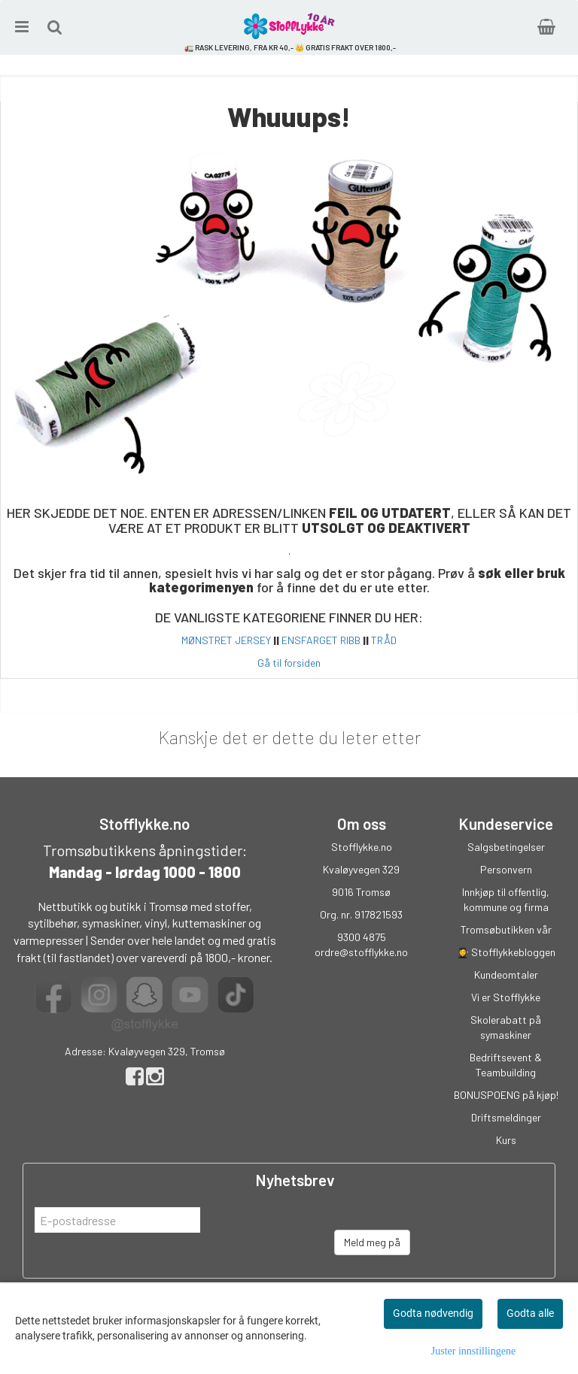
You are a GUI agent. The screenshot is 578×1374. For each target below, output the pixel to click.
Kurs (506, 1139)
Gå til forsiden (289, 662)
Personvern (506, 869)
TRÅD (384, 640)
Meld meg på (372, 1242)
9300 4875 (361, 937)
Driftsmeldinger (506, 1117)
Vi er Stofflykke (505, 997)
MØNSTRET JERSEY (226, 640)
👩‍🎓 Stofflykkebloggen (505, 952)
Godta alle (530, 1313)
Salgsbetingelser (506, 846)
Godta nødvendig (433, 1313)
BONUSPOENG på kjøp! (506, 1094)
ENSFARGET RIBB (320, 640)
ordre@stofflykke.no (361, 952)
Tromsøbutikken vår (506, 929)
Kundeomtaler (506, 974)
